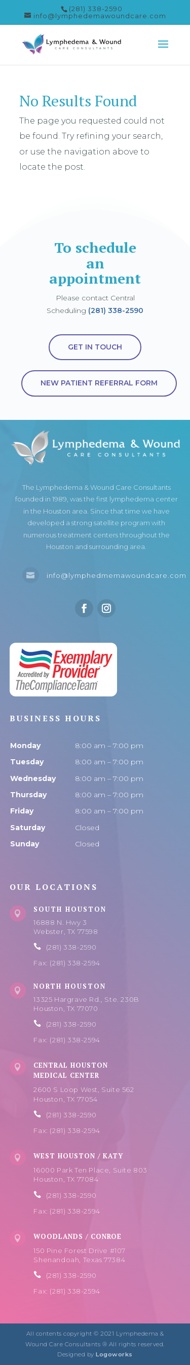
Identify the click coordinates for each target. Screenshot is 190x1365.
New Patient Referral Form (99, 382)
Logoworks (114, 1354)
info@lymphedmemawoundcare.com (116, 575)
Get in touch (95, 347)
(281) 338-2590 (115, 310)
